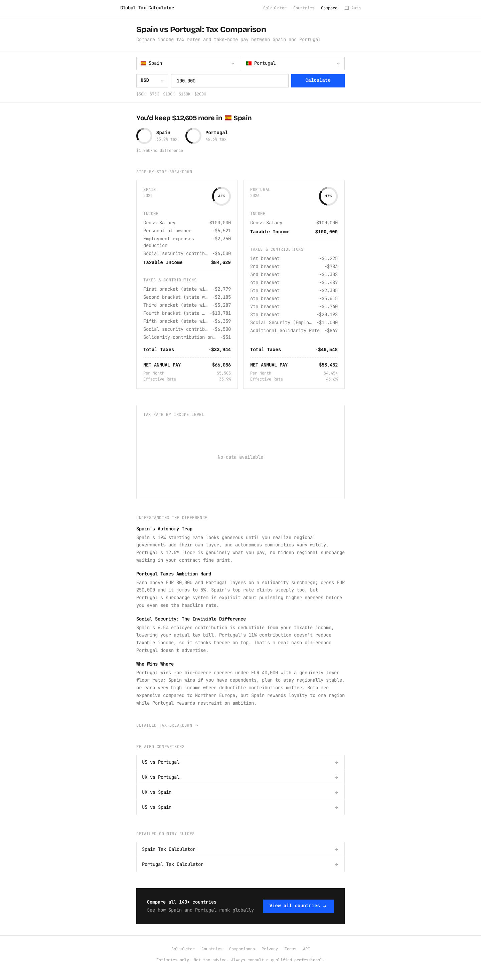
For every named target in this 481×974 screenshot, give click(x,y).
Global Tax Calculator (147, 8)
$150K (184, 94)
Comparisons (242, 949)
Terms (290, 949)
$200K (200, 94)
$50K (141, 94)
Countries (303, 8)
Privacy (270, 949)
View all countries (298, 906)
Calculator (275, 8)
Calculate (318, 80)
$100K (169, 94)
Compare (329, 8)
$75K (154, 94)
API (306, 949)
